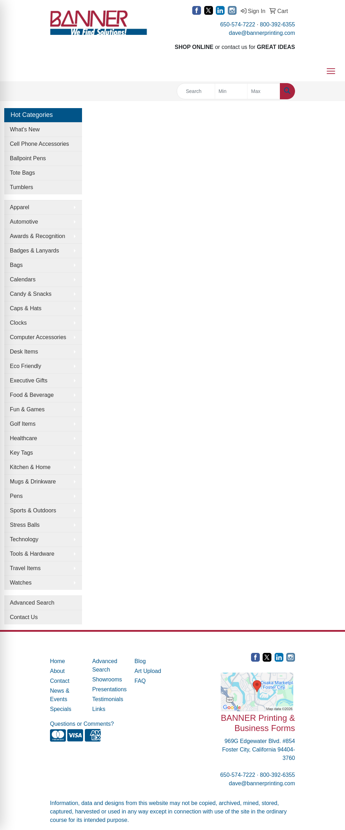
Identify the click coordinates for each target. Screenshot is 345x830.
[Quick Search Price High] (263, 91)
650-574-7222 (237, 24)
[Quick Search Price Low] (231, 91)
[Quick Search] (196, 91)
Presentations (109, 689)
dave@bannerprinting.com (262, 33)
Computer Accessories (38, 337)
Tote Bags (22, 173)
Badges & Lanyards (34, 251)
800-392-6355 (277, 24)
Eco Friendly (25, 366)
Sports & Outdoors (33, 510)
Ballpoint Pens (28, 158)
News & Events (59, 695)
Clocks (18, 323)
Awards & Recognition (37, 236)
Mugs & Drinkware (33, 482)
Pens (16, 496)
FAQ (140, 681)
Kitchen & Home (30, 467)
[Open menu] (331, 71)
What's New (25, 129)
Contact (59, 681)
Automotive (24, 222)
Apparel (19, 207)
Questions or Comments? (82, 724)
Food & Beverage (32, 395)
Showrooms (107, 679)
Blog (140, 661)
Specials (60, 709)
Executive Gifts (29, 380)
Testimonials (107, 699)
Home (57, 661)
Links (98, 709)
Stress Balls (24, 525)
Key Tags (21, 453)
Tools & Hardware (32, 554)
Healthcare (23, 438)
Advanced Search (32, 603)
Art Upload (147, 671)
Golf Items (23, 424)
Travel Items (25, 568)
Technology (24, 539)
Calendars (23, 279)
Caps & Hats (26, 308)
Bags (16, 265)
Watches (21, 583)
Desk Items (24, 352)
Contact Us (24, 617)
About (57, 671)
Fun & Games (27, 409)
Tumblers (21, 187)
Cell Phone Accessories (39, 144)
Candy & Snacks (30, 294)
